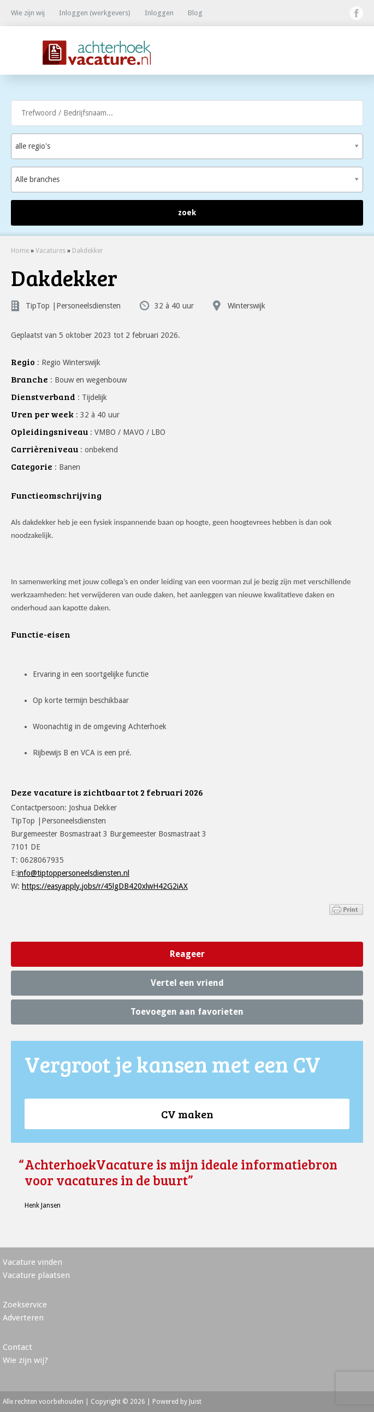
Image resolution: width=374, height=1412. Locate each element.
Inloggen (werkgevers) (94, 13)
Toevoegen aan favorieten (187, 1012)
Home (20, 250)
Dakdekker (87, 250)
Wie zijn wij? (25, 1360)
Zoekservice (25, 1305)
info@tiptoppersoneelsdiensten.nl (73, 873)
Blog (195, 13)
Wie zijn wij (28, 13)
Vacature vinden (32, 1262)
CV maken (187, 1114)
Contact (17, 1347)
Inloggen (159, 13)
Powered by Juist (176, 1401)
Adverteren (23, 1318)
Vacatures (50, 250)
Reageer (187, 954)
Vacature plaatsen (36, 1275)
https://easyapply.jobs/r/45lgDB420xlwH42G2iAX (105, 886)
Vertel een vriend (187, 983)
